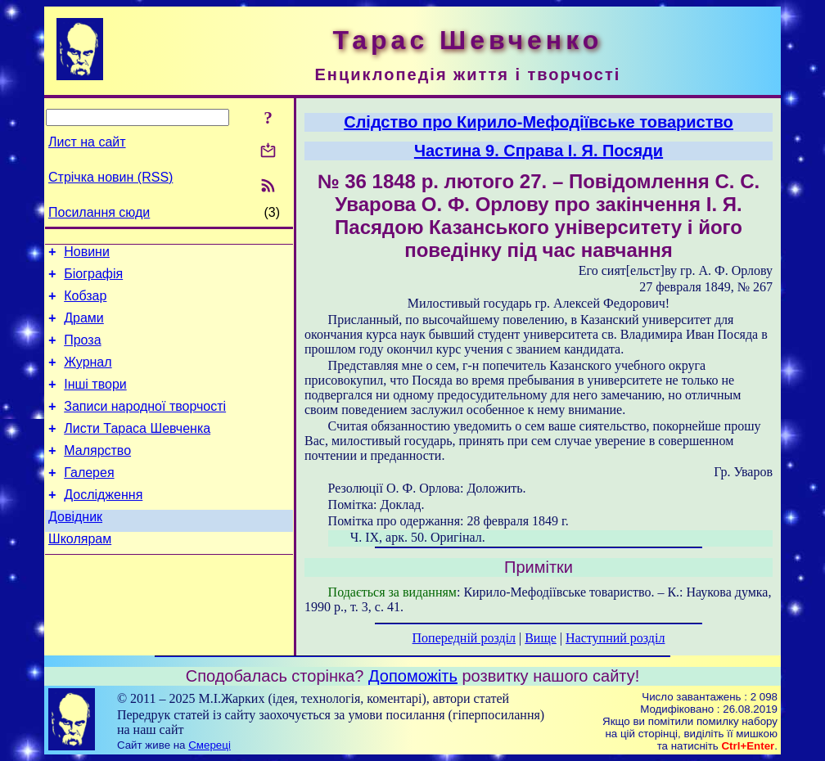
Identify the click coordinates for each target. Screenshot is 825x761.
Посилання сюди (99, 212)
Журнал (87, 377)
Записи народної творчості (145, 426)
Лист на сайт (87, 142)
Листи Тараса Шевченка (137, 450)
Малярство (97, 475)
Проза (82, 352)
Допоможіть (413, 676)
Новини (87, 254)
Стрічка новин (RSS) (110, 177)
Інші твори (95, 401)
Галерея (89, 500)
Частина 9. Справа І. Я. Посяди (538, 151)
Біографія (93, 279)
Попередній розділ (464, 638)
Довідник (75, 549)
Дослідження (103, 524)
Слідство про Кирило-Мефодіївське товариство (538, 122)
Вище (541, 638)
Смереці (209, 745)
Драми (84, 328)
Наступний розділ (615, 638)
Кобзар (85, 303)
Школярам (79, 573)
